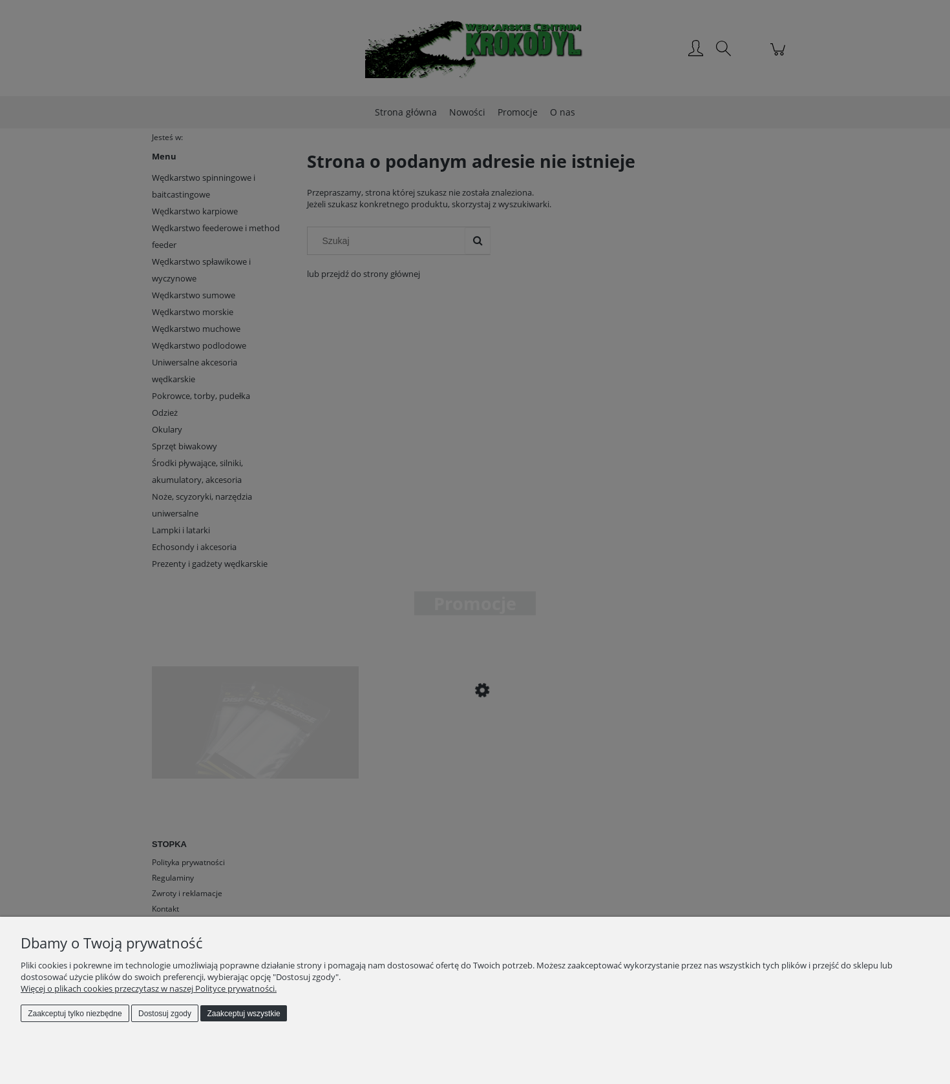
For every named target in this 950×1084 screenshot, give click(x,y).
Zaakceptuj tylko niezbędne (74, 1013)
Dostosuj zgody (164, 1013)
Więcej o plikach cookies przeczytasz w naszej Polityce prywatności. (149, 988)
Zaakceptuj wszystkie (243, 1013)
